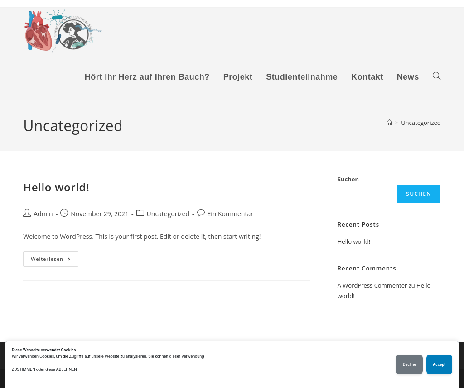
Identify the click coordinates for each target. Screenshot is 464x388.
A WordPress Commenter (372, 285)
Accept (439, 364)
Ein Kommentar (230, 213)
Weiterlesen (54, 261)
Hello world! (56, 187)
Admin (43, 213)
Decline (409, 364)
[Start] (389, 122)
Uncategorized (421, 122)
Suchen (348, 179)
